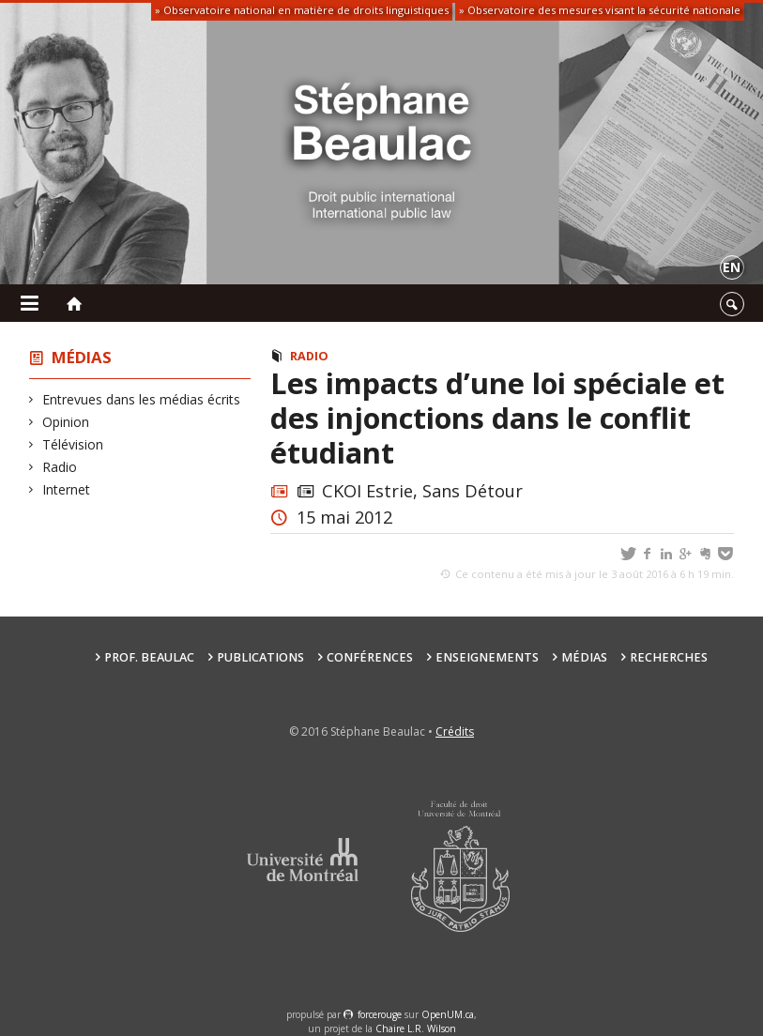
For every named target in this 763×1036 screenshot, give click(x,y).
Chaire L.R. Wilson (415, 1028)
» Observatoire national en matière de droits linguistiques (302, 10)
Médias (82, 357)
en (731, 267)
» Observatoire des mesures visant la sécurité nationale (599, 10)
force (380, 1014)
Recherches (669, 657)
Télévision (73, 444)
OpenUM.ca (447, 1014)
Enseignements (487, 657)
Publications (260, 657)
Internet (66, 489)
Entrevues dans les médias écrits (141, 399)
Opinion (66, 422)
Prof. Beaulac (149, 657)
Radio (60, 467)
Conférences (370, 657)
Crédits (454, 731)
